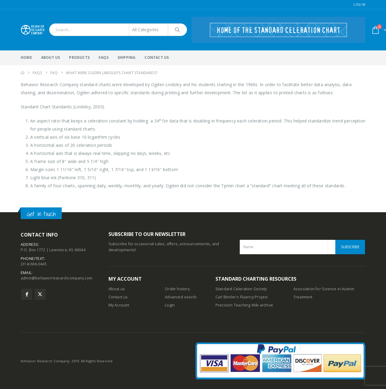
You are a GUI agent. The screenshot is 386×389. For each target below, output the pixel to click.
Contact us (118, 297)
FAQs (103, 57)
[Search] (177, 30)
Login (170, 305)
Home (26, 57)
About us (116, 288)
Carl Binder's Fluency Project (241, 297)
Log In (359, 4)
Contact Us (156, 57)
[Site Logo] (33, 30)
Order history (177, 288)
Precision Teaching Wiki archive (244, 305)
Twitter (40, 296)
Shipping (126, 57)
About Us (50, 57)
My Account (118, 305)
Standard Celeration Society (241, 288)
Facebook (26, 296)
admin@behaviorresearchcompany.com (57, 280)
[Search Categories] (148, 30)
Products (79, 57)
